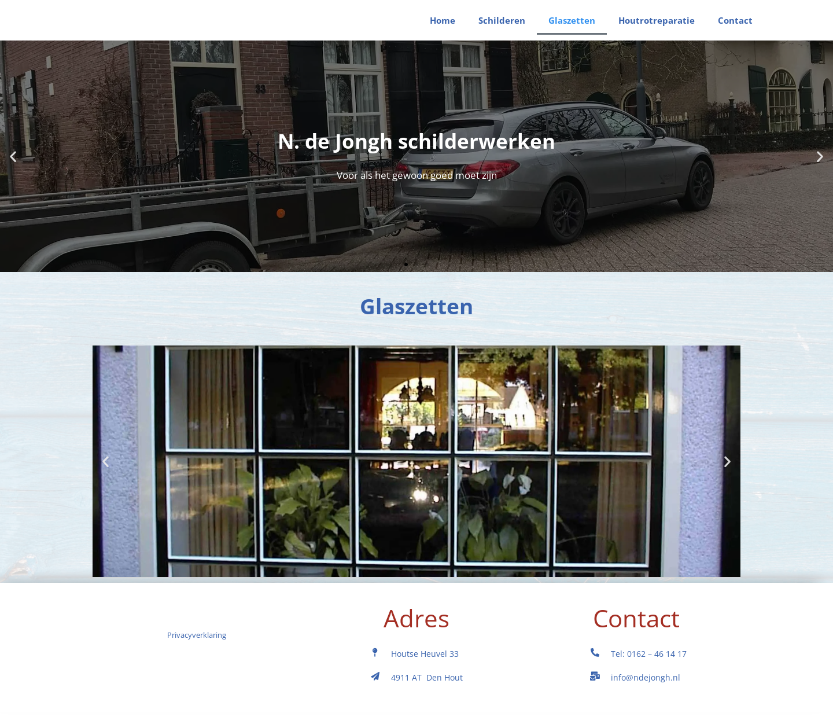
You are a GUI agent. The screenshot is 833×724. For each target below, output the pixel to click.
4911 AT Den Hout (427, 688)
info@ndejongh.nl (645, 688)
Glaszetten (571, 26)
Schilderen (501, 26)
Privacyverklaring (196, 684)
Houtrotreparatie (656, 26)
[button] (13, 168)
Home (442, 26)
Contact (735, 26)
